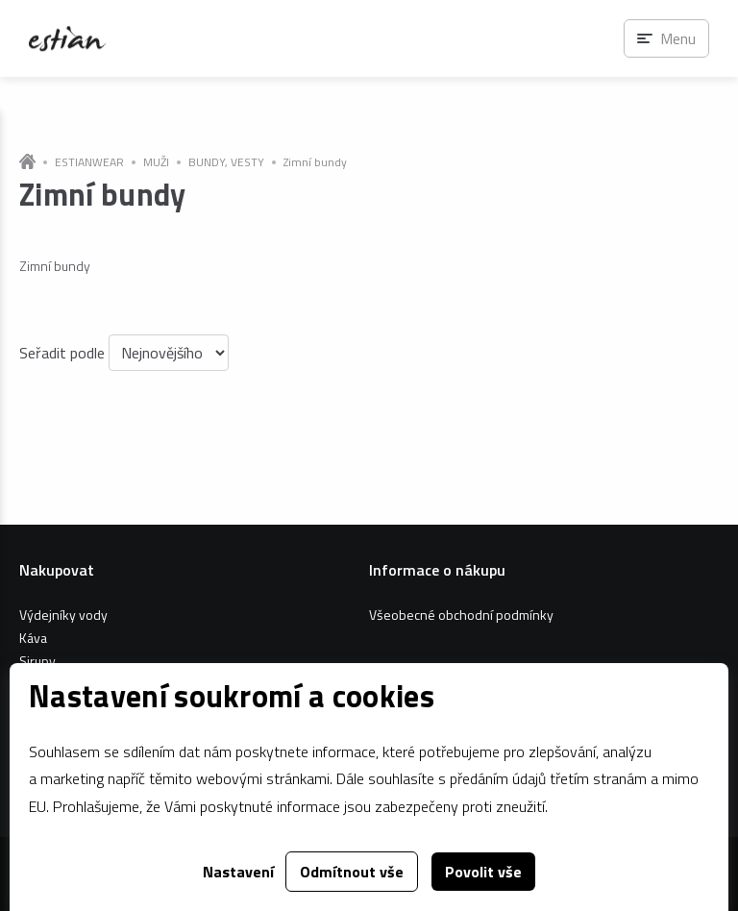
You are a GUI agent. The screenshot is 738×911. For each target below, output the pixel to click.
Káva (33, 638)
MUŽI (156, 162)
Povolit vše (483, 871)
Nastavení (238, 871)
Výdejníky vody (63, 614)
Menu (678, 38)
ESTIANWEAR (89, 162)
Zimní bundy (315, 162)
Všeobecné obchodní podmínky (461, 614)
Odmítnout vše (352, 871)
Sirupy (37, 661)
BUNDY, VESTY (226, 162)
